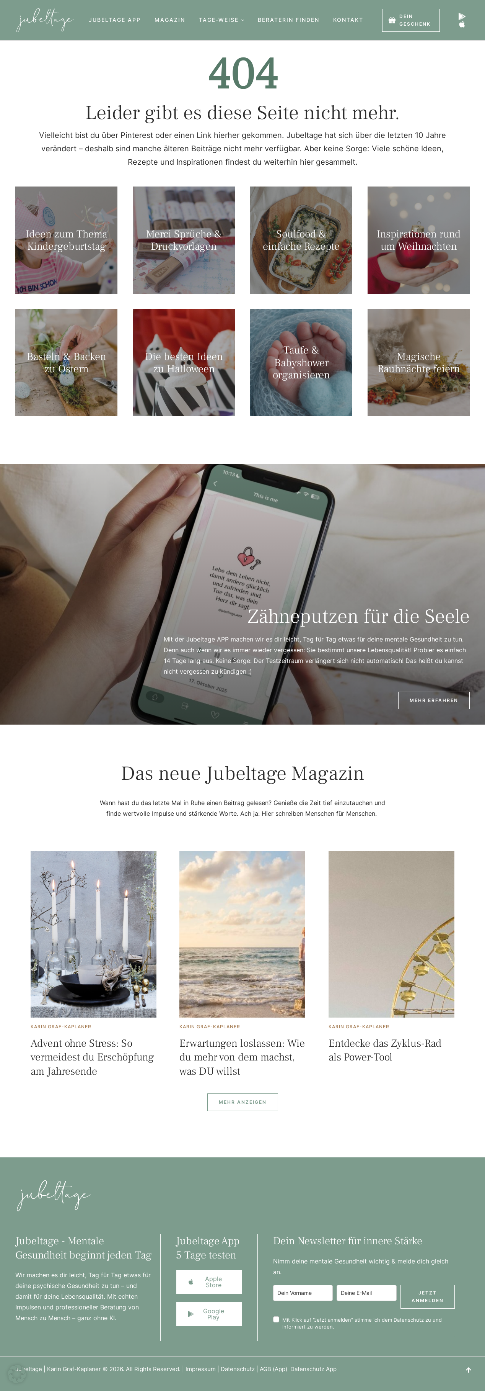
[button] (242, 20)
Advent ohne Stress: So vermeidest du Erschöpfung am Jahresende (92, 1057)
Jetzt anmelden (428, 1296)
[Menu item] (115, 20)
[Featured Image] (93, 934)
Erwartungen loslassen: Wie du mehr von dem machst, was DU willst (242, 1057)
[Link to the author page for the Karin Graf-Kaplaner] (61, 1027)
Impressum (201, 1369)
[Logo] (42, 20)
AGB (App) (275, 1369)
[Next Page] (242, 1102)
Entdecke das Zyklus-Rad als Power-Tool (385, 1050)
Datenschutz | (240, 1369)
